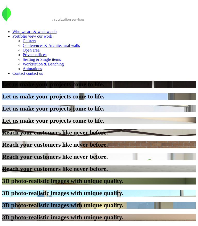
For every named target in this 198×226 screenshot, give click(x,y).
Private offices (35, 55)
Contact (27, 73)
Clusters (29, 41)
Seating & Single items (42, 59)
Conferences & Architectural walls (51, 45)
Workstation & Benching (43, 64)
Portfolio (32, 36)
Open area (31, 50)
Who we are (34, 31)
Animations (32, 68)
